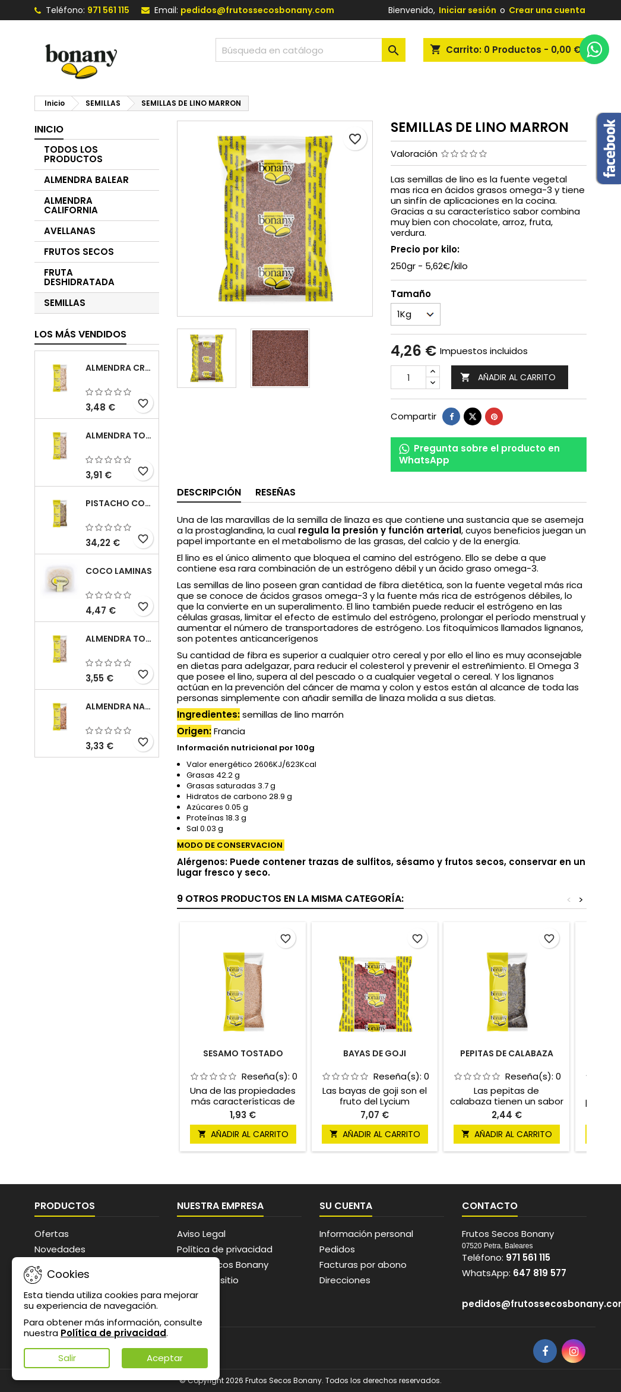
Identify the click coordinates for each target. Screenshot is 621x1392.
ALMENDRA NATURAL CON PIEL (119, 706)
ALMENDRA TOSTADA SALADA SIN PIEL (119, 638)
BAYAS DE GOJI (374, 1053)
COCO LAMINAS (118, 571)
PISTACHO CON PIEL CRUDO (119, 503)
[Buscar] (310, 50)
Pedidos (337, 1249)
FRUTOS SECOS (79, 251)
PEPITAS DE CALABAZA (506, 1053)
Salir (67, 1358)
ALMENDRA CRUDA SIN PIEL (119, 368)
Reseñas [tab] (275, 492)
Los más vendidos (80, 334)
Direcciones (344, 1280)
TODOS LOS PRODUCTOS (73, 154)
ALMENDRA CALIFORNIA (71, 205)
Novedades (59, 1249)
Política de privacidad (225, 1249)
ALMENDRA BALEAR (86, 179)
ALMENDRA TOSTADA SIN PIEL (119, 435)
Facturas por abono (363, 1264)
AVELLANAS (70, 231)
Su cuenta (345, 1206)
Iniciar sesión (467, 10)
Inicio (49, 129)
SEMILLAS (64, 302)
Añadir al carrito (508, 377)
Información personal (366, 1233)
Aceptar (165, 1358)
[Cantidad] (408, 377)
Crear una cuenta (547, 10)
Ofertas (51, 1233)
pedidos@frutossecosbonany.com (257, 10)
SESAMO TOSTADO (243, 1053)
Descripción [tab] (209, 492)
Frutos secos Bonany (222, 1264)
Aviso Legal (201, 1233)
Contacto (490, 1206)
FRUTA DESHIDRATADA (79, 277)
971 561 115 (108, 10)
